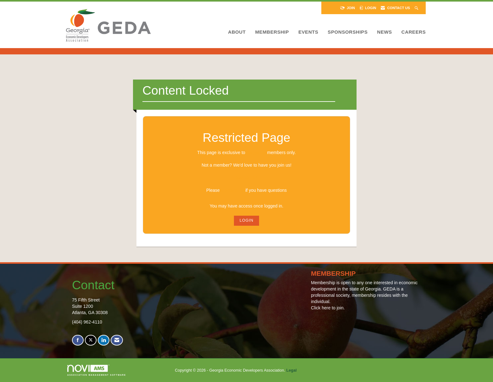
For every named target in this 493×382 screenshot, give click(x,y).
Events (308, 32)
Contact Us (232, 190)
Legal (291, 370)
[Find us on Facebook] (78, 340)
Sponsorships (348, 32)
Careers (414, 32)
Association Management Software (96, 370)
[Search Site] (417, 8)
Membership (272, 32)
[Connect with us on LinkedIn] (103, 340)
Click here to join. (328, 307)
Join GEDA (246, 177)
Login (246, 220)
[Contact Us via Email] (117, 340)
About (237, 32)
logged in (256, 152)
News (384, 32)
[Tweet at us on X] (91, 340)
